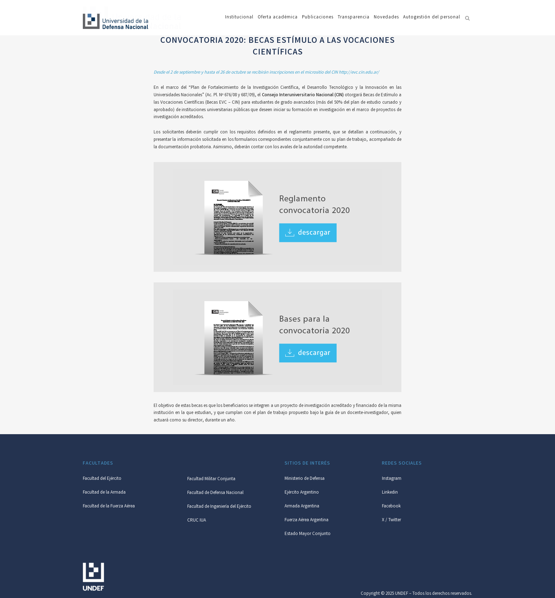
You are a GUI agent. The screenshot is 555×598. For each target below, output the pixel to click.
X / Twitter (391, 520)
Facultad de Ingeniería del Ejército (219, 507)
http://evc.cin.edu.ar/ (359, 72)
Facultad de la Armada (104, 492)
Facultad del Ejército (102, 479)
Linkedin (390, 492)
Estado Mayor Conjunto (308, 534)
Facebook (391, 506)
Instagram (391, 479)
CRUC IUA (196, 520)
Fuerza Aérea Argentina (306, 520)
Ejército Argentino (302, 492)
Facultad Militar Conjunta (211, 479)
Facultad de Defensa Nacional (215, 493)
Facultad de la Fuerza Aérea (109, 506)
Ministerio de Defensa (305, 479)
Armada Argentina (302, 506)
